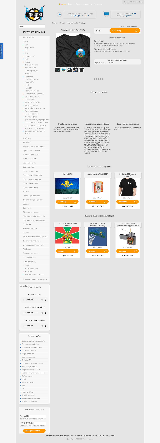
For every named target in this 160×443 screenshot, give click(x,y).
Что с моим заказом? (34, 409)
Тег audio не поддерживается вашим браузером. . (34, 300)
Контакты (98, 4)
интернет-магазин (52, 435)
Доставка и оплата (84, 4)
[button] (47, 26)
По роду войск (34, 335)
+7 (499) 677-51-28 (136, 2)
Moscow (126, 2)
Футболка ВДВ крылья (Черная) (127, 175)
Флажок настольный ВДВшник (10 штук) (97, 224)
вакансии (92, 435)
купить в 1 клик (67, 206)
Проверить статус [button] (32, 431)
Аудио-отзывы (34, 286)
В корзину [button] (116, 30)
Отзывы (71, 4)
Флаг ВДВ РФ (67, 174)
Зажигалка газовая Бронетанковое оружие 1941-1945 (127, 225)
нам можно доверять (68, 435)
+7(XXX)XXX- (33, 423)
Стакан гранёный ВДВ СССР (97, 174)
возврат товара (82, 435)
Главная (62, 4)
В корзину (62, 202)
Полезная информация (105, 435)
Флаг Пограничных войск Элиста (67, 224)
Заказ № (33, 416)
